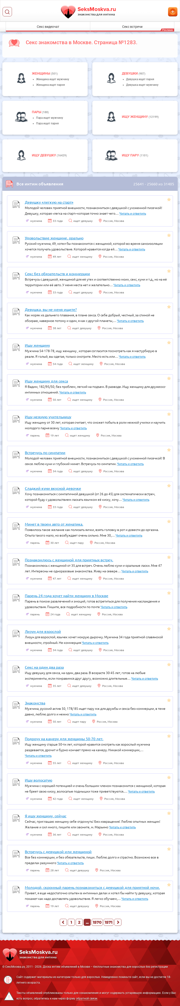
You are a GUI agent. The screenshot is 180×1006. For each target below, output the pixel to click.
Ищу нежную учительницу (48, 416)
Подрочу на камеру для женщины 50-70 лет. (64, 738)
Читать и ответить (132, 213)
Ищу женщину (135, 117)
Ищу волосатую (38, 780)
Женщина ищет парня (50, 85)
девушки (130, 73)
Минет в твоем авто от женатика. (54, 524)
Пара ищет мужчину (49, 117)
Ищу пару (131, 155)
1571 (108, 922)
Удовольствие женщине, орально (54, 237)
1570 (97, 922)
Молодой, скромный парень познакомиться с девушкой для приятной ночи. (92, 887)
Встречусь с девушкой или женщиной (58, 851)
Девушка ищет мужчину (142, 85)
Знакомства (35, 702)
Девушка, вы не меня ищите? (51, 309)
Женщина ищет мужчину (52, 79)
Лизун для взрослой (43, 631)
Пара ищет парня (47, 123)
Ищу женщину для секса (46, 381)
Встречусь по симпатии (45, 452)
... (87, 922)
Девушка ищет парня (140, 79)
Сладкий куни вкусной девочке (53, 488)
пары (37, 112)
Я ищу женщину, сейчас (45, 815)
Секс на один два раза (44, 667)
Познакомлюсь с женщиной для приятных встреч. (69, 559)
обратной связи (86, 998)
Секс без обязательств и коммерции (57, 273)
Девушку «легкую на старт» (49, 202)
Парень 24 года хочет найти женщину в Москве (66, 595)
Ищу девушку (44, 155)
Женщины (41, 73)
